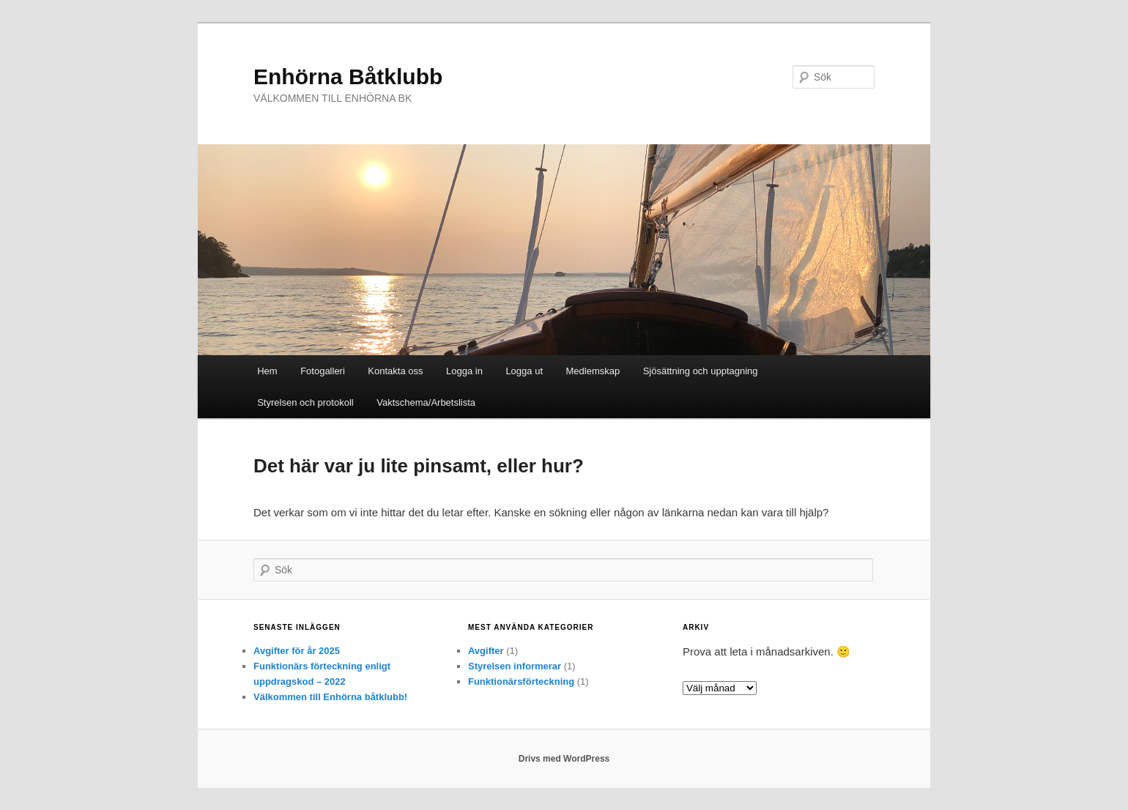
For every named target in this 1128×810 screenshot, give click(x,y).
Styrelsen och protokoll (305, 402)
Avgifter (486, 650)
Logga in (464, 370)
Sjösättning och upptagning (700, 370)
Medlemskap (593, 370)
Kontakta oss (395, 370)
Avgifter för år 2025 (296, 650)
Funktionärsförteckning (521, 681)
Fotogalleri (322, 370)
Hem (267, 370)
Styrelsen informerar (514, 666)
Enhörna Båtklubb (347, 76)
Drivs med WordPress (564, 759)
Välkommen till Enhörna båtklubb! (330, 696)
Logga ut (524, 370)
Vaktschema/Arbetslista (425, 402)
